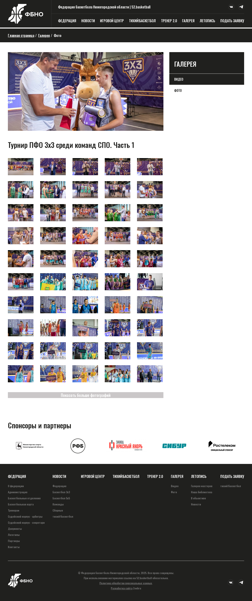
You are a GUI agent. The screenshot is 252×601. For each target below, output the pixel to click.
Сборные (58, 510)
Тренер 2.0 (169, 20)
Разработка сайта (121, 588)
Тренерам (13, 510)
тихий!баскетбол (142, 20)
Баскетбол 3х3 (61, 492)
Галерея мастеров (201, 486)
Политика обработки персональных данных (125, 583)
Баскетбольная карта (21, 504)
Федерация (67, 20)
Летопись (207, 20)
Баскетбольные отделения (24, 498)
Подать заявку (232, 20)
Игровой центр (112, 20)
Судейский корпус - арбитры (25, 516)
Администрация (17, 492)
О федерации (16, 486)
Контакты (14, 547)
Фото (178, 90)
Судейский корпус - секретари (26, 522)
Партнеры (14, 541)
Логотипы (14, 535)
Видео (178, 79)
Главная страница (21, 35)
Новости (88, 20)
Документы (15, 528)
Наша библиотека (201, 492)
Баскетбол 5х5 (61, 498)
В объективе (198, 498)
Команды (58, 504)
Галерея (188, 20)
